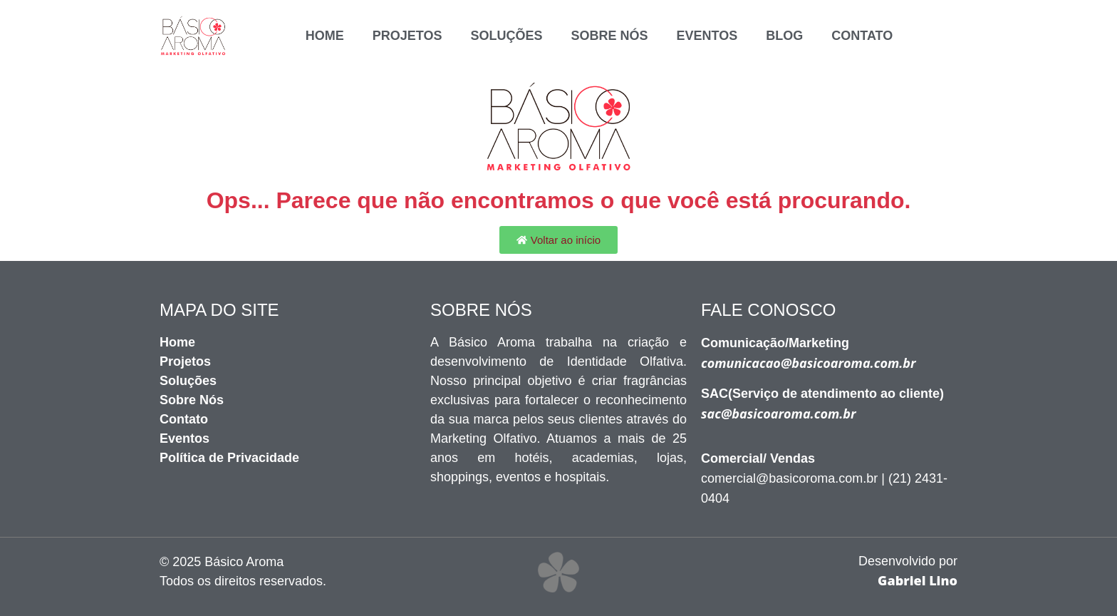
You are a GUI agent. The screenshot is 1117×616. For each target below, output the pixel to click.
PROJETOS (407, 36)
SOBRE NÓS (609, 36)
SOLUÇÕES (506, 36)
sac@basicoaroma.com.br (778, 413)
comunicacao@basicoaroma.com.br (808, 362)
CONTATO (862, 36)
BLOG (784, 36)
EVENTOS (707, 36)
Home (325, 36)
